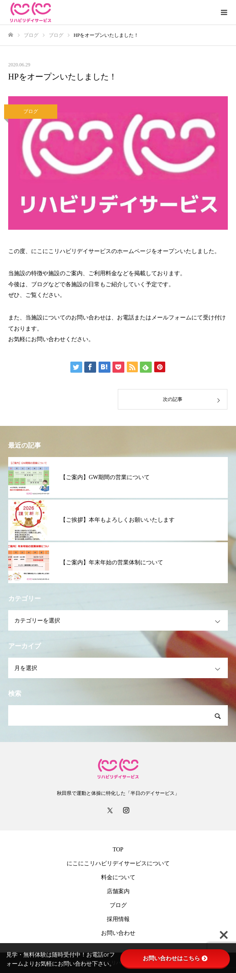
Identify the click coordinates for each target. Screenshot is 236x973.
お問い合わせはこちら (175, 958)
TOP (117, 849)
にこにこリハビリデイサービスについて (118, 863)
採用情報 (118, 919)
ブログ (30, 111)
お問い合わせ (118, 933)
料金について (118, 877)
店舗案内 (118, 891)
